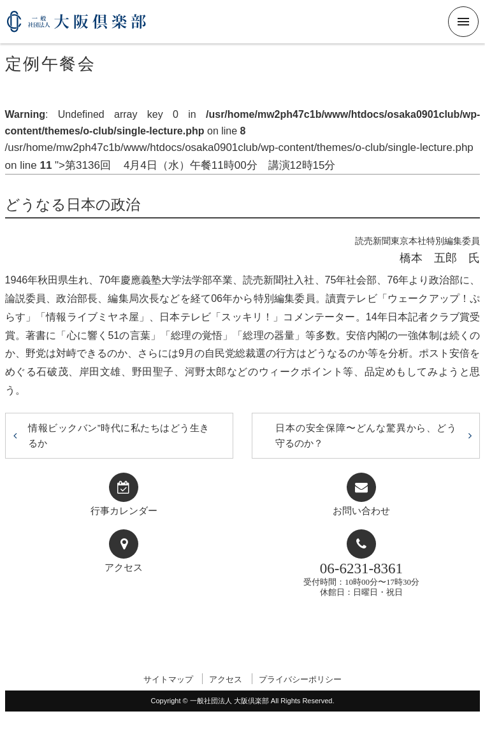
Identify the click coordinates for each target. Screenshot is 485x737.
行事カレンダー (123, 511)
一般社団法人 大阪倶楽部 (76, 26)
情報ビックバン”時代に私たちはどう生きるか (118, 435)
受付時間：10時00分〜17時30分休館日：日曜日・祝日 (361, 579)
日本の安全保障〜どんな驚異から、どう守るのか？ (365, 435)
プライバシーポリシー (300, 679)
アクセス (124, 567)
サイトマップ (168, 679)
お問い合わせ (361, 511)
